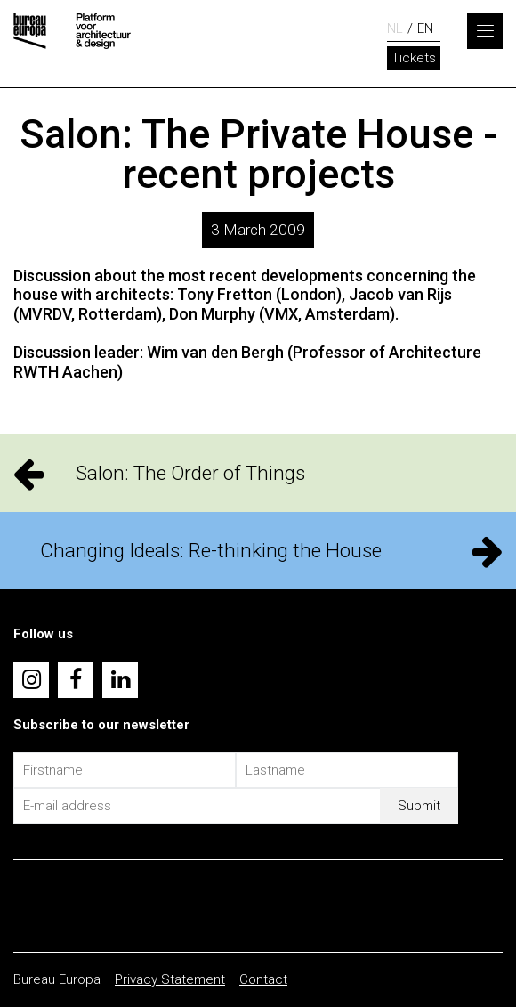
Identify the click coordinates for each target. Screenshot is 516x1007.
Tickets (413, 58)
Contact (263, 979)
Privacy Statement (170, 979)
